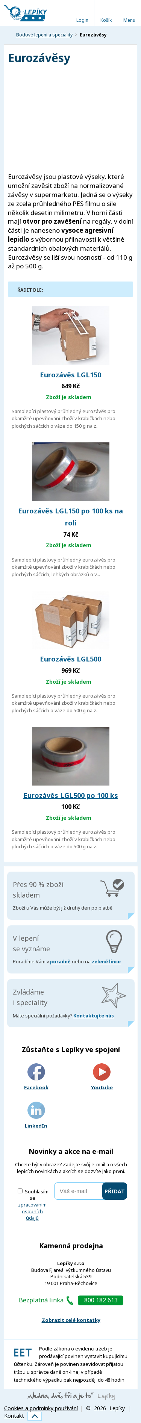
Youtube (102, 1077)
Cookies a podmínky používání (41, 1408)
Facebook (36, 1077)
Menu (129, 20)
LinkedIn (36, 1115)
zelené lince (106, 961)
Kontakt (14, 1415)
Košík (106, 20)
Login (82, 20)
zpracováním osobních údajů (32, 1211)
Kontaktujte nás (93, 1016)
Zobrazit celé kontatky (71, 1320)
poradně (60, 961)
